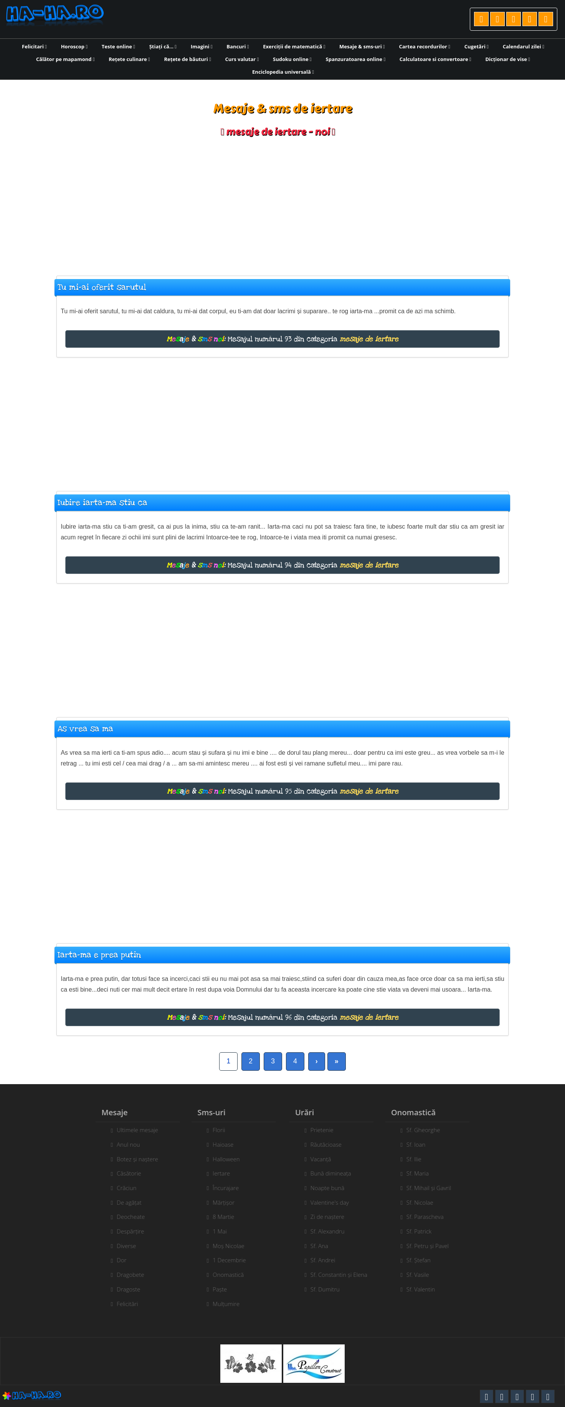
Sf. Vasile (421, 1274)
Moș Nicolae (225, 1246)
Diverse (122, 1246)
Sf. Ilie (417, 1159)
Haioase (219, 1144)
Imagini (202, 46)
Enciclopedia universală (283, 71)
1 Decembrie (225, 1260)
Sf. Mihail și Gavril (432, 1188)
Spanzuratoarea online (356, 59)
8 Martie (220, 1216)
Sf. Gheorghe (427, 1130)
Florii (215, 1130)
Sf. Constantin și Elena (342, 1274)
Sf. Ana (323, 1246)
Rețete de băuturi (187, 59)
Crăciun (123, 1188)
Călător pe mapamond (65, 59)
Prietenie (325, 1130)
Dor (118, 1260)
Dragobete (126, 1274)
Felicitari (34, 46)
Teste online (118, 46)
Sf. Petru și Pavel (431, 1246)
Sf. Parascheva (428, 1216)
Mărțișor (220, 1202)
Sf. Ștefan (422, 1260)
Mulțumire (222, 1304)
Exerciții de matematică (294, 46)
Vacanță (324, 1159)
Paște (216, 1289)
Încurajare (222, 1188)
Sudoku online (292, 59)
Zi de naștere (331, 1216)
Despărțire (126, 1231)
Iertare (217, 1173)
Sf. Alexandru (331, 1231)
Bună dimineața (334, 1173)
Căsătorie (125, 1173)
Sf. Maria (421, 1173)
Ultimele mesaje (134, 1130)
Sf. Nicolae (423, 1202)
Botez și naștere (134, 1159)
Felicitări (123, 1304)
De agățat (125, 1202)
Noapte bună (331, 1188)
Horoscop (74, 46)
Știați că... (163, 46)
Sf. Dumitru (328, 1289)
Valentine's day (333, 1202)
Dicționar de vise (507, 59)
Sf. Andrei (326, 1260)
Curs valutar (242, 59)
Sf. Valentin (424, 1289)
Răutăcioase (329, 1144)
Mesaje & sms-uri (362, 46)
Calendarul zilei (523, 46)
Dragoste (125, 1289)
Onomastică (224, 1274)
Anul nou (125, 1144)
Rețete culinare (129, 59)
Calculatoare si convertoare (435, 59)
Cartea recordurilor (424, 46)
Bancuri (237, 46)
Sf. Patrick (422, 1231)
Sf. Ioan (419, 1144)
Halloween (222, 1159)
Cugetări (476, 46)
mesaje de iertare (369, 339)
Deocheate (127, 1216)
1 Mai (216, 1231)
